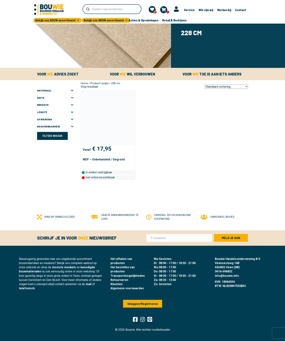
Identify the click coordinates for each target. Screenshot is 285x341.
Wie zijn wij (205, 10)
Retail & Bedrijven (174, 20)
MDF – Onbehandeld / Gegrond (104, 159)
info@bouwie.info (227, 275)
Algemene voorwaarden (127, 288)
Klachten (117, 284)
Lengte (55, 112)
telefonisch (27, 288)
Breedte (55, 105)
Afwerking (55, 119)
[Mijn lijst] (152, 9)
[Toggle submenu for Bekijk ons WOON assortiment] (126, 20)
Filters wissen (52, 135)
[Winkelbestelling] (226, 87)
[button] (231, 238)
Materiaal (55, 90)
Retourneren (119, 280)
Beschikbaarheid (55, 126)
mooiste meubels (64, 267)
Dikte (55, 98)
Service (189, 10)
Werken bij (224, 10)
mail (88, 284)
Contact (240, 10)
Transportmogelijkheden (128, 275)
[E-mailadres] (179, 238)
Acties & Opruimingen (143, 20)
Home (84, 83)
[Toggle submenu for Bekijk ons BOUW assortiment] (78, 20)
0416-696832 (223, 271)
